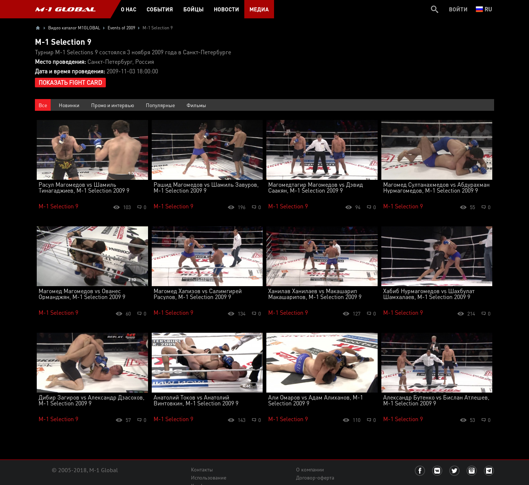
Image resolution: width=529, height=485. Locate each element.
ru (484, 9)
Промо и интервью (112, 105)
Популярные (160, 105)
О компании (310, 469)
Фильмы (196, 105)
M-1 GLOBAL (65, 9)
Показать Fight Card (70, 82)
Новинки (69, 105)
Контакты (202, 469)
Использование (208, 477)
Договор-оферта (315, 477)
